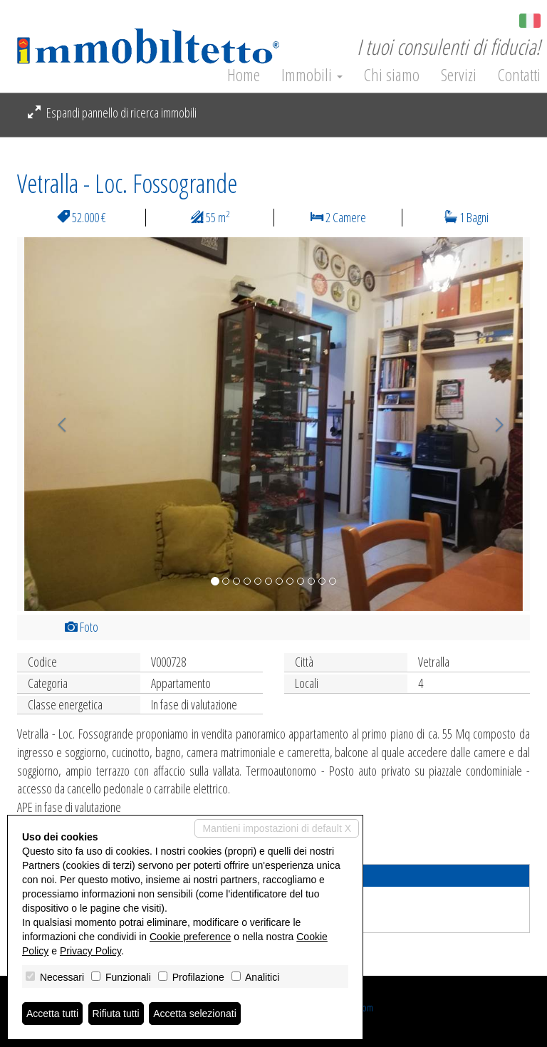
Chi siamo (392, 75)
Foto (81, 626)
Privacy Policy (90, 951)
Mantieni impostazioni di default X (276, 828)
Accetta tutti (52, 1013)
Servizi (458, 75)
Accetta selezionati (194, 1013)
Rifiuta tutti (116, 1013)
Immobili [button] (312, 75)
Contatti (519, 75)
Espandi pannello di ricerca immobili (112, 112)
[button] (55, 424)
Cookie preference (190, 936)
